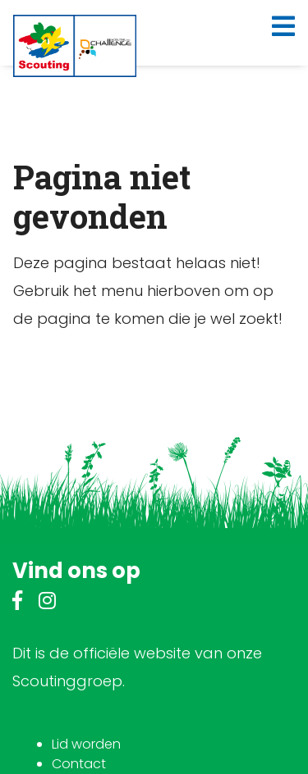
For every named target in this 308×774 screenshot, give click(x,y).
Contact (79, 763)
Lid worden (86, 744)
